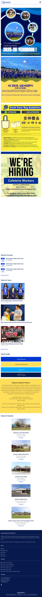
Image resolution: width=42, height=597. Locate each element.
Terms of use (25, 542)
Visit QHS (21, 504)
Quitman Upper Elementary (8, 566)
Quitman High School (6, 569)
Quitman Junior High (6, 567)
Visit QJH (21, 481)
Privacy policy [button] (19, 594)
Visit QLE (21, 437)
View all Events (5, 275)
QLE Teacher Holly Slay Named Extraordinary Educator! (16, 322)
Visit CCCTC (21, 525)
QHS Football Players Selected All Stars (12, 300)
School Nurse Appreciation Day (14, 258)
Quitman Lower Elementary (8, 564)
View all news (5, 349)
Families (3, 552)
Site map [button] (25, 594)
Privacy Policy (32, 542)
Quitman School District (7, 562)
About (3, 548)
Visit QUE (21, 459)
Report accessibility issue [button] (32, 594)
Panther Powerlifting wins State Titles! (12, 344)
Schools (3, 554)
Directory (4, 556)
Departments (5, 550)
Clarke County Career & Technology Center (11, 571)
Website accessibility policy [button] (11, 594)
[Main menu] (40, 2)
